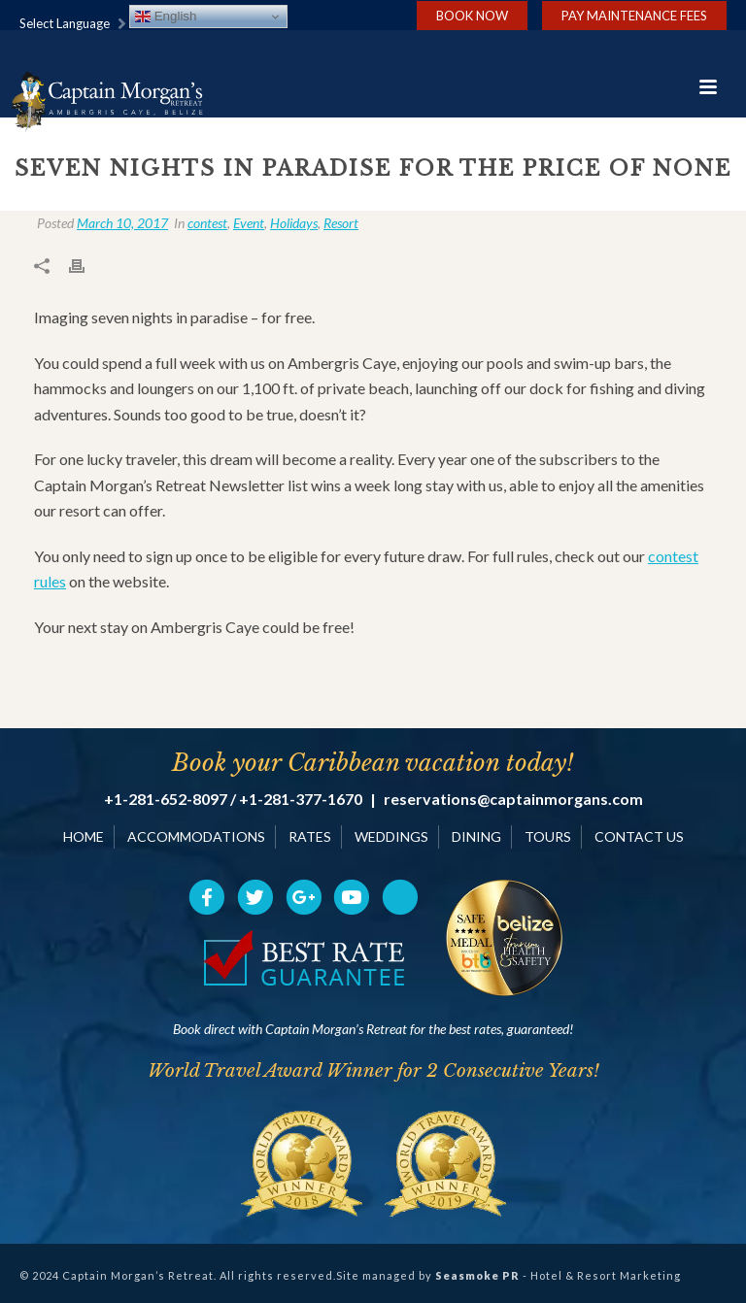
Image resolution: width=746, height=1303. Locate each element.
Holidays (294, 223)
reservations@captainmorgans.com (513, 799)
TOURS (548, 836)
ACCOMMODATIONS (196, 836)
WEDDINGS (391, 836)
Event (248, 223)
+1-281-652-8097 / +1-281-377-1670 (233, 799)
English (165, 16)
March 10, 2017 (122, 223)
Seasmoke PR (477, 1275)
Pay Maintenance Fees (634, 15)
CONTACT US (639, 836)
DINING (476, 836)
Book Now (472, 15)
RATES (309, 836)
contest (207, 223)
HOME (83, 836)
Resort (340, 223)
